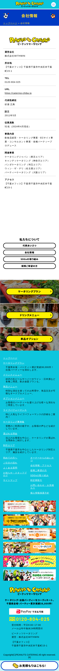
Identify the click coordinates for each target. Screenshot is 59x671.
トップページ (10, 23)
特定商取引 (36, 480)
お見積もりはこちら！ (29, 666)
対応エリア (9, 445)
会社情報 (29, 252)
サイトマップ (10, 480)
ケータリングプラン (13, 363)
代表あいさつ (29, 245)
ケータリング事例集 (13, 422)
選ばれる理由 (10, 433)
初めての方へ (10, 458)
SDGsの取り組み (29, 259)
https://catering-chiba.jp (18, 93)
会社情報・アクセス (41, 465)
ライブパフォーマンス (15, 410)
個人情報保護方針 (39, 493)
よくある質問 (10, 468)
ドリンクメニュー (12, 375)
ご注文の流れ (10, 463)
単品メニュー (10, 386)
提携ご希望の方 (29, 265)
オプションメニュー (13, 398)
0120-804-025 (29, 619)
